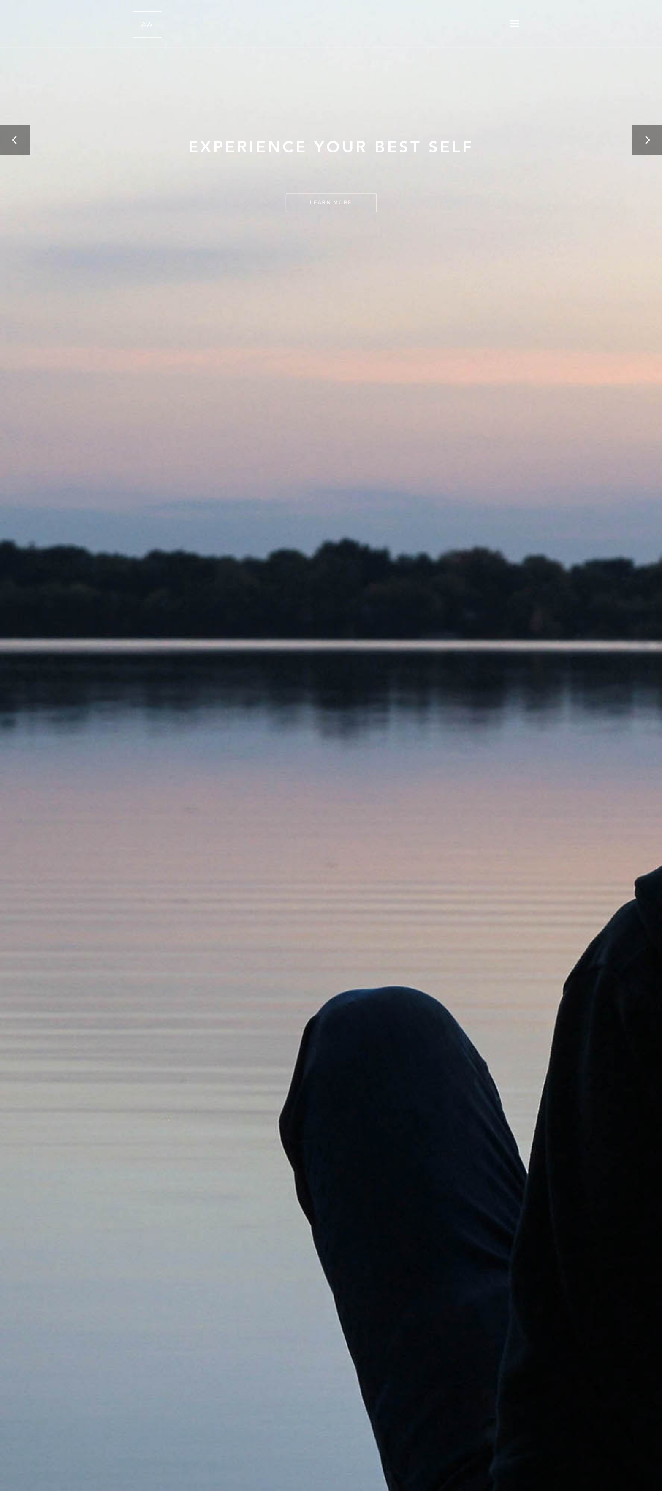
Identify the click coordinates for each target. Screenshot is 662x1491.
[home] (147, 23)
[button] (514, 24)
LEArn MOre (331, 202)
